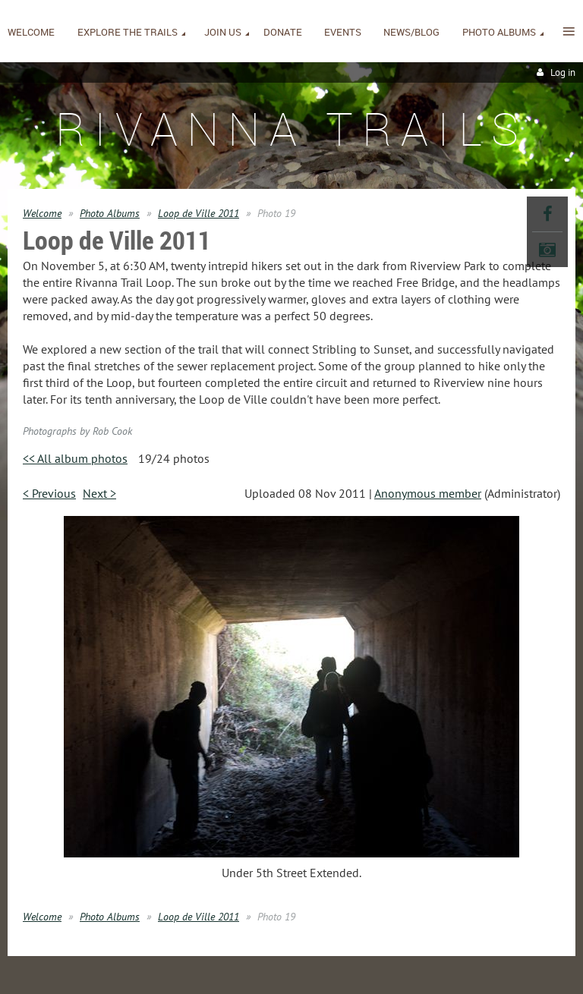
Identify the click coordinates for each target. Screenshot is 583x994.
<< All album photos (75, 458)
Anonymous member (427, 493)
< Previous (49, 493)
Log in (562, 72)
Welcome (42, 213)
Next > (99, 493)
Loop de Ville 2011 (198, 213)
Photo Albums (110, 213)
